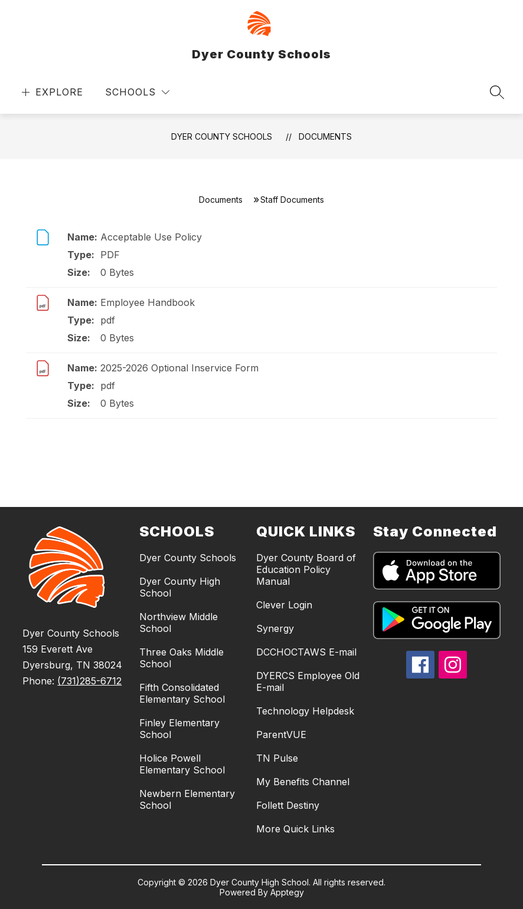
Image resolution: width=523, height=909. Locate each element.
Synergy (275, 628)
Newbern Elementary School (187, 799)
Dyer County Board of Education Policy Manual (306, 569)
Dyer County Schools (221, 136)
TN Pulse (277, 758)
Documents (325, 136)
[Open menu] (51, 92)
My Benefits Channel (302, 782)
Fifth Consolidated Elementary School (182, 693)
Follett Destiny (287, 805)
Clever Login (284, 605)
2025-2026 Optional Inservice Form (179, 368)
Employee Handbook (147, 302)
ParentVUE (281, 734)
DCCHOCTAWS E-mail (306, 652)
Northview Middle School (178, 622)
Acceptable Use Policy (151, 237)
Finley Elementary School (179, 728)
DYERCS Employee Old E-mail (307, 681)
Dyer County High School (179, 587)
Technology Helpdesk (305, 711)
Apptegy (287, 892)
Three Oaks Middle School (181, 658)
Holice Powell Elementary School (182, 764)
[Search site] (497, 92)
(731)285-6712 (89, 681)
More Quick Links (295, 829)
